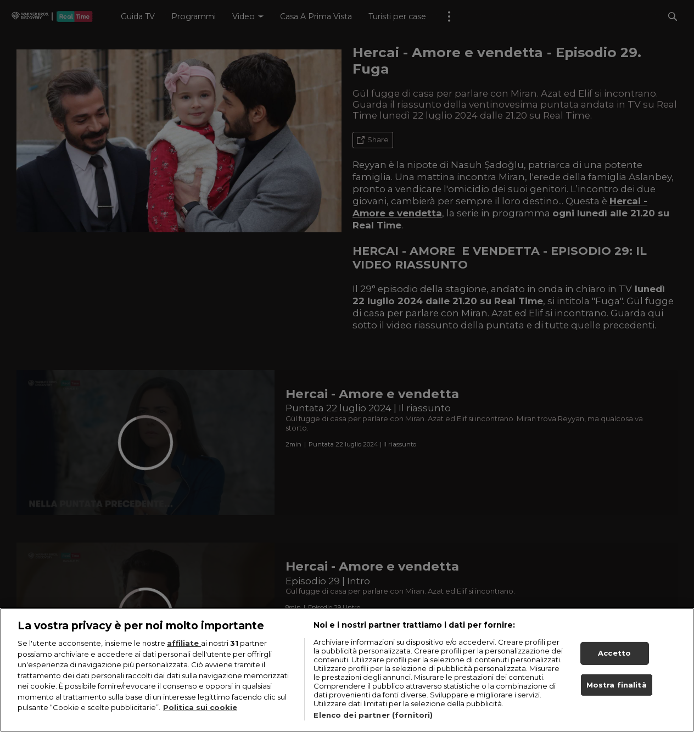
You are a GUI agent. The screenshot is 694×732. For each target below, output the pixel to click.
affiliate (184, 644)
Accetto (614, 654)
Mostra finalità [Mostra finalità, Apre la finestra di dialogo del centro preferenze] (616, 685)
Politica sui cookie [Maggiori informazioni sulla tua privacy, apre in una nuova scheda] (200, 708)
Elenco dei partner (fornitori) (373, 716)
